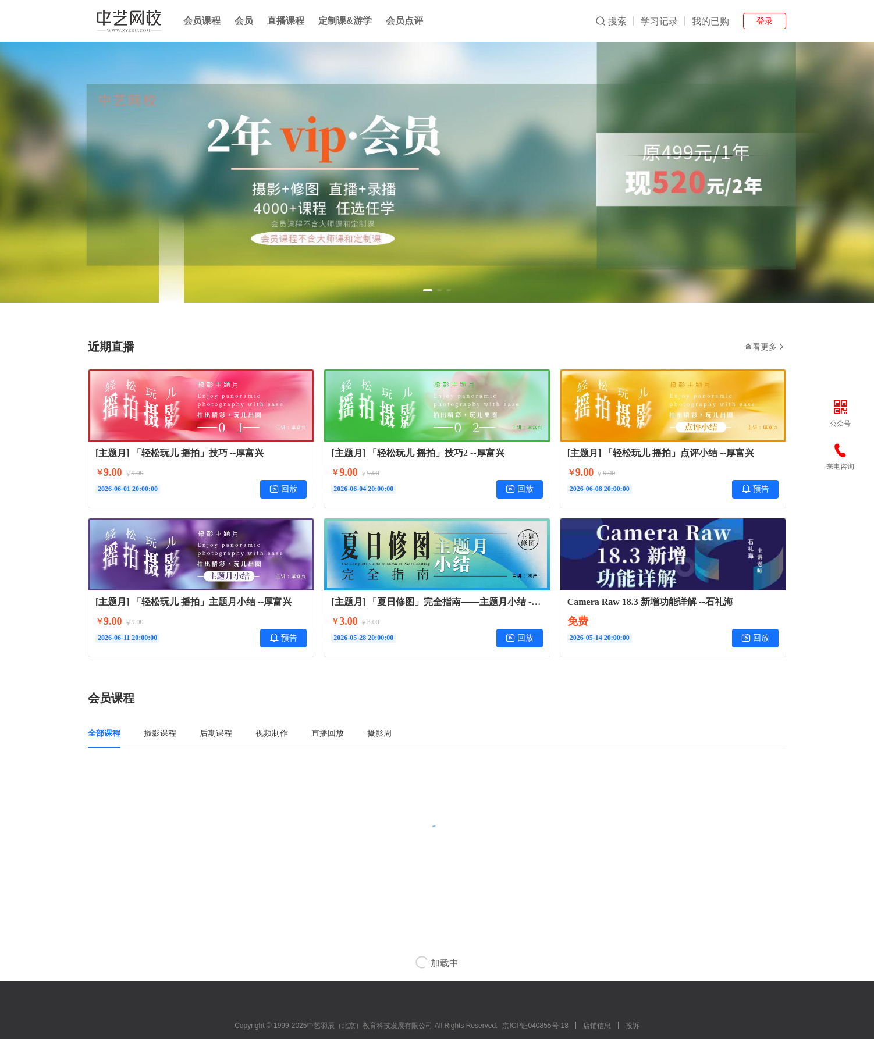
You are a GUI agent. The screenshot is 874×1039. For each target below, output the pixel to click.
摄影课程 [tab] (160, 733)
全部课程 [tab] (104, 733)
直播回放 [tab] (327, 733)
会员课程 (202, 21)
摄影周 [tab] (379, 733)
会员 (244, 21)
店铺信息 (597, 1026)
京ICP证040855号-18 (535, 1026)
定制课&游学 (345, 21)
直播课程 (285, 21)
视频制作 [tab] (271, 733)
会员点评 (404, 21)
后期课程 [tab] (216, 733)
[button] (427, 290)
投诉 (632, 1026)
